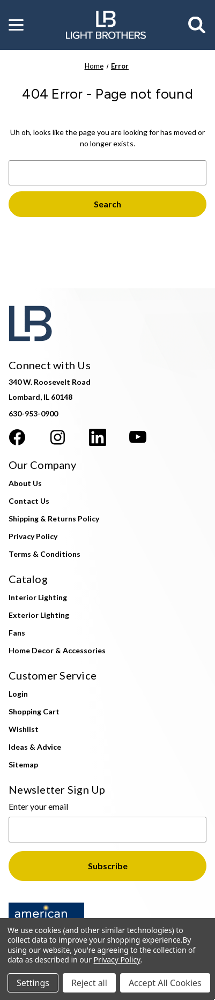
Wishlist (24, 729)
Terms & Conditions (44, 553)
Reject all (89, 983)
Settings (33, 983)
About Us (25, 483)
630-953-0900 (33, 413)
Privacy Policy (33, 536)
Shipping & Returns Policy (54, 518)
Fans (17, 632)
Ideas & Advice (35, 746)
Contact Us (29, 500)
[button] (16, 25)
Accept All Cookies (165, 983)
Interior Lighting (38, 597)
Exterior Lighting (39, 615)
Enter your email (38, 806)
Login (18, 693)
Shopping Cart (34, 711)
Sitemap (23, 764)
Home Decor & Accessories (57, 650)
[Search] (197, 25)
